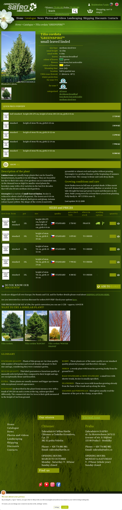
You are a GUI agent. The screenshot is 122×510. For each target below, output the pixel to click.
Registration (96, 4)
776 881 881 (58, 7)
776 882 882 (74, 7)
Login (106, 4)
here (75, 299)
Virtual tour (91, 417)
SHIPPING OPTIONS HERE (97, 294)
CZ (111, 4)
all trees (63, 91)
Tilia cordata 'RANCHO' (35, 343)
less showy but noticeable (70, 97)
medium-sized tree (67, 99)
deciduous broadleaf (68, 94)
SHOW (15, 164)
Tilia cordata (7, 343)
